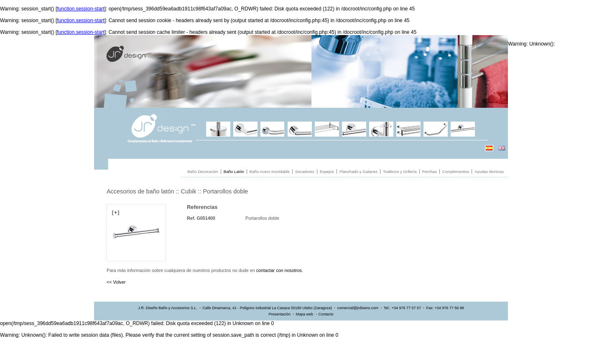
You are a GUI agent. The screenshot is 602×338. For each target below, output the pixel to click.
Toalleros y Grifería (400, 171)
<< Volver (116, 282)
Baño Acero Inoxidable (270, 171)
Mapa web (304, 314)
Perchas (429, 171)
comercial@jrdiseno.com (357, 308)
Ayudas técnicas (489, 171)
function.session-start (80, 9)
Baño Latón (234, 171)
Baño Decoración (202, 171)
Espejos (327, 171)
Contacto (326, 314)
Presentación (279, 314)
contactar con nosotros (279, 270)
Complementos (455, 171)
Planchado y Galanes (358, 171)
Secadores (304, 171)
